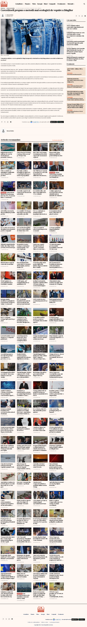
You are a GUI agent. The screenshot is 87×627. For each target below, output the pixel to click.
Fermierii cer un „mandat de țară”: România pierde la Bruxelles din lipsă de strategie (23, 320)
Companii (52, 4)
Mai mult (71, 4)
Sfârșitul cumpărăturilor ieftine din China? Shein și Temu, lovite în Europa (8, 246)
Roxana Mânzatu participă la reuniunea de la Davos (23, 428)
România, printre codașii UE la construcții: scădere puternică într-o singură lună (56, 393)
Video (34, 4)
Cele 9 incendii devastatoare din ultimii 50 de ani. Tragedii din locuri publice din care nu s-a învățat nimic (24, 539)
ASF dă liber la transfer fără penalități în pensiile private (8, 212)
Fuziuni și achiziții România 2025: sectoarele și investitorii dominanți (8, 411)
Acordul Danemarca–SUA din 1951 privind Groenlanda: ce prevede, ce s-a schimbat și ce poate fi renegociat (7, 356)
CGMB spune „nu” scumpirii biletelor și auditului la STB (23, 282)
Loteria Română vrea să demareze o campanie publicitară (7, 337)
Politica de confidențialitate (34, 622)
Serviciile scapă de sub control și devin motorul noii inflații (24, 192)
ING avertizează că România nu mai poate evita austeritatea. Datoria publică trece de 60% (56, 265)
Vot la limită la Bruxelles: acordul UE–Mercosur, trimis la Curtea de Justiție (8, 375)
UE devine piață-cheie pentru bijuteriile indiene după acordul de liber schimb (40, 265)
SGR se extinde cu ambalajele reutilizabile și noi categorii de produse (7, 173)
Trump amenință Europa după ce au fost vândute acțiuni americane (40, 337)
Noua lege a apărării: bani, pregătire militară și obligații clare (56, 447)
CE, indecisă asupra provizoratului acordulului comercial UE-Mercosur (55, 247)
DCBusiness (3, 8)
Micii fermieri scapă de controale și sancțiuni (7, 263)
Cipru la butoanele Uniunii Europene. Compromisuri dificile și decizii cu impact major (8, 576)
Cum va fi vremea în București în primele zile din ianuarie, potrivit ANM (40, 558)
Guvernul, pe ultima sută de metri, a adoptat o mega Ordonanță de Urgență (40, 576)
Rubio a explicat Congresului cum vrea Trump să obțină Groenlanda (55, 503)
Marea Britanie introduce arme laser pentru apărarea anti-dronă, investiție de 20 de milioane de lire (55, 466)
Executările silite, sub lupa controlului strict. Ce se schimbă (39, 192)
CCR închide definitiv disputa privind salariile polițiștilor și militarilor (56, 520)
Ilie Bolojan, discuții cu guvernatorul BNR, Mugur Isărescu (39, 374)
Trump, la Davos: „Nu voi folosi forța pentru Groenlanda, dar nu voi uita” (56, 356)
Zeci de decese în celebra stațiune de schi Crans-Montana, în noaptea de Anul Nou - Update (56, 558)
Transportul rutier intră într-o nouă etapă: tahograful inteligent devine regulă (7, 539)
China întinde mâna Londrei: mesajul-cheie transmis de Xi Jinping (56, 282)
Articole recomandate (11, 8)
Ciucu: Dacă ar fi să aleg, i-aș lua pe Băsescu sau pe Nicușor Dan (24, 154)
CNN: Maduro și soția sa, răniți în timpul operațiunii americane (40, 502)
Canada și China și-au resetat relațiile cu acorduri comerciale (39, 428)
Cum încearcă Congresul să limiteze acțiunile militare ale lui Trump (40, 484)
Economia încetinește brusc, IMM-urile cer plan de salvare (55, 212)
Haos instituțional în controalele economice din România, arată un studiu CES (24, 265)
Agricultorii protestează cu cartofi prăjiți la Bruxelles (56, 483)
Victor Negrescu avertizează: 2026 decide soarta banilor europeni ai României (55, 539)
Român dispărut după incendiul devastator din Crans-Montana (40, 538)
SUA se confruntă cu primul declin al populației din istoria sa (40, 212)
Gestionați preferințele (54, 622)
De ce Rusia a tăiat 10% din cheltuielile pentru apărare (39, 410)
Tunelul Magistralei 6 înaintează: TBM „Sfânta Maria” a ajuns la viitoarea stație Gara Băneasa (40, 356)
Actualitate (19, 4)
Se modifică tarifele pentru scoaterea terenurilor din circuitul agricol (40, 320)
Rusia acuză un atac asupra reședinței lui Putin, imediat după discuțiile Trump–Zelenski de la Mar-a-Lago (39, 594)
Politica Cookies (44, 622)
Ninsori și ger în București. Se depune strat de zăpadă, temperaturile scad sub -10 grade (24, 466)
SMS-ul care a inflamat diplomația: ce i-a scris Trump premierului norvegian (7, 448)
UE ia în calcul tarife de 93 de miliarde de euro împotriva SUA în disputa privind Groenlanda (56, 429)
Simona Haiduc (10, 15)
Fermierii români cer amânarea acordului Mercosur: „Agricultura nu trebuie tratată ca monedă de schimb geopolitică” (24, 411)
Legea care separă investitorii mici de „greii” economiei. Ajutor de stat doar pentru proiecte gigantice (38, 247)
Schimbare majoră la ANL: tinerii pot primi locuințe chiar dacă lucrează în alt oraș (7, 594)
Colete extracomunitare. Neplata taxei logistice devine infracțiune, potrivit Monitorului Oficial (7, 503)
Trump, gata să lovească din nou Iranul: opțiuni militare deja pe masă (24, 447)
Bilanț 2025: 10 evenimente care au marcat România (22, 575)
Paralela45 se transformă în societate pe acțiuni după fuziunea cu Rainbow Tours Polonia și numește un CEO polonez (24, 393)
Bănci (46, 4)
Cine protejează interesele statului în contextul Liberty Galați (23, 596)
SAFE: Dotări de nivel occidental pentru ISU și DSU (40, 300)
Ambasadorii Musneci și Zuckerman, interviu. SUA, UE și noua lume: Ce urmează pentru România (8, 195)
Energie (40, 4)
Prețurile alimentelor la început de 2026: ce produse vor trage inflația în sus (23, 521)
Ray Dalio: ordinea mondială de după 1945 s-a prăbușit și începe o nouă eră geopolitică (23, 173)
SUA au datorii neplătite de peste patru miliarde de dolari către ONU (24, 229)
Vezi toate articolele (57, 140)
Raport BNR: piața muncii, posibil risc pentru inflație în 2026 (55, 154)
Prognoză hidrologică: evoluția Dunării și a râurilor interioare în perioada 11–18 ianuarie (40, 448)
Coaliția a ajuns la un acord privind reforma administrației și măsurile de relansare (56, 193)
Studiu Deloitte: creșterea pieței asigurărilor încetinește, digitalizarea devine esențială (24, 356)
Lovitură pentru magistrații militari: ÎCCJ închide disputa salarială (56, 319)
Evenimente (61, 4)
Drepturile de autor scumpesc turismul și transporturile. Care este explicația (23, 247)
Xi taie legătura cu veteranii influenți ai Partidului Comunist (6, 282)
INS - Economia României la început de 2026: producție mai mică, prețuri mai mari (23, 301)
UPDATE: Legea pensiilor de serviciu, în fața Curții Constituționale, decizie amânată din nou (56, 594)
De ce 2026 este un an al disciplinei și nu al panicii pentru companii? (8, 229)
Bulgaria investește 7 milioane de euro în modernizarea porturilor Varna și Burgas (7, 155)
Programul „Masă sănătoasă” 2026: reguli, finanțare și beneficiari (8, 557)
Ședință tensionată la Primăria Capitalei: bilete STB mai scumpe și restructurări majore (40, 283)
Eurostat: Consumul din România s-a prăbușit (23, 483)
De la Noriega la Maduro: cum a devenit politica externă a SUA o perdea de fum (40, 521)
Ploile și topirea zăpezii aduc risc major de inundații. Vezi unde (23, 502)
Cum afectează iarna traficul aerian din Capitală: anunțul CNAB (7, 465)
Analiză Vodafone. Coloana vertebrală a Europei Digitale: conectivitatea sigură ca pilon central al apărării (8, 393)
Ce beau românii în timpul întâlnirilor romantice (54, 229)
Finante (27, 4)
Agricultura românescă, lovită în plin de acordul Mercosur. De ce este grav (8, 484)
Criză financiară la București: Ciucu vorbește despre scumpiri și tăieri (22, 338)
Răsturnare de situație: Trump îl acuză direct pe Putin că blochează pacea (24, 558)
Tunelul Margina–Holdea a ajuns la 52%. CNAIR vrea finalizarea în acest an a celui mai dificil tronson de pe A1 (24, 375)
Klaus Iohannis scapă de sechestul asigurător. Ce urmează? (56, 337)
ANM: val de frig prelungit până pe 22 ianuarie (55, 410)
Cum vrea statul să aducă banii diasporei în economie (40, 229)
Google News (36, 122)
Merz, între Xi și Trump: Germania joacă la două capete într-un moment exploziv (40, 155)
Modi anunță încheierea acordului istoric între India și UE (56, 300)
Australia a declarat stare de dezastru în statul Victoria (39, 465)
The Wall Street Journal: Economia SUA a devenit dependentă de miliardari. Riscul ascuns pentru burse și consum (40, 173)
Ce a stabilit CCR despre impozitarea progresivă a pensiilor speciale (24, 212)
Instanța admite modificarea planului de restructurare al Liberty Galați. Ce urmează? (8, 301)
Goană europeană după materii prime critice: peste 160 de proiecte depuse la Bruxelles (7, 429)
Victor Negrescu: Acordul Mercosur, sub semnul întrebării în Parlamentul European (56, 375)
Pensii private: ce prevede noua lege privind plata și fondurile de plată (8, 521)
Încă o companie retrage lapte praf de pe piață (8, 319)
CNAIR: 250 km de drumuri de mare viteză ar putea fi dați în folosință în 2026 (56, 576)
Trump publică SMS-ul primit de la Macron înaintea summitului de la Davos (40, 393)
